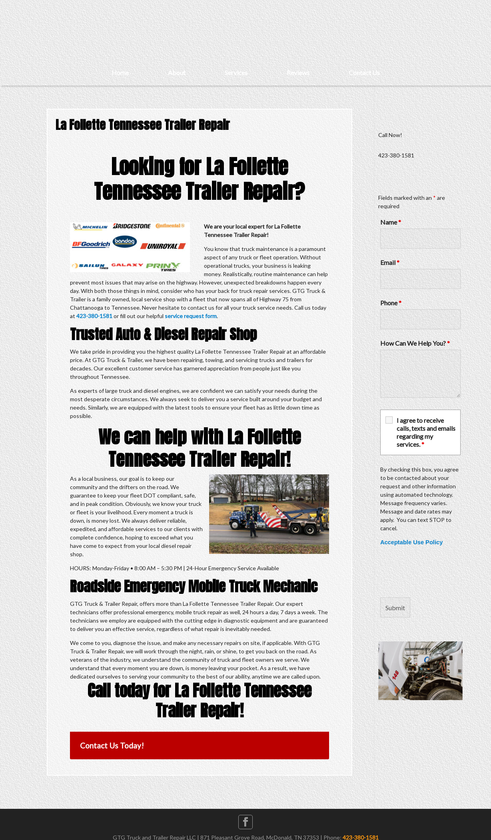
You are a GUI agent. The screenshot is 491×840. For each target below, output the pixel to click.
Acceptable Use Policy (411, 542)
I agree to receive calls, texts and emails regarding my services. (426, 432)
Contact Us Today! (112, 745)
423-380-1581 (94, 316)
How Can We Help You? (415, 343)
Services (236, 72)
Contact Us (364, 72)
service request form (191, 316)
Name (390, 222)
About (177, 72)
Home (120, 72)
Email (389, 262)
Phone (390, 303)
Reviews (298, 72)
